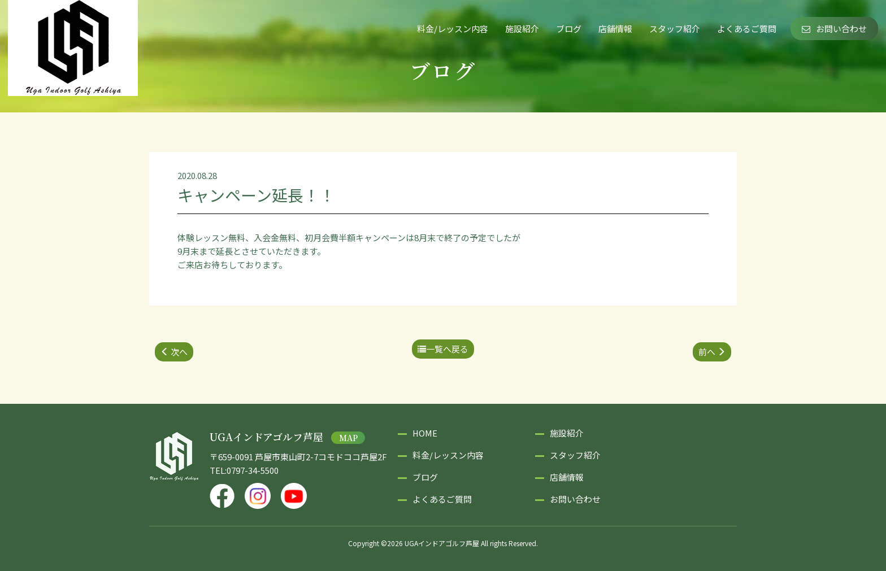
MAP (348, 437)
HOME (425, 433)
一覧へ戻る (443, 349)
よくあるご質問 (746, 28)
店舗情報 (615, 28)
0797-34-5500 (253, 470)
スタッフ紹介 (674, 28)
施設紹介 (522, 28)
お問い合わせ (834, 28)
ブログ (568, 28)
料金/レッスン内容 (452, 28)
